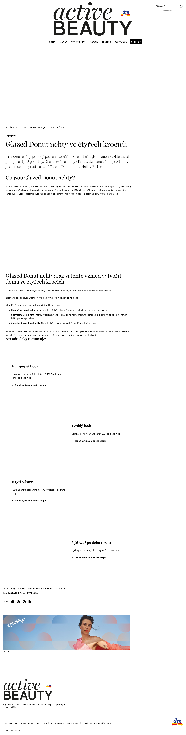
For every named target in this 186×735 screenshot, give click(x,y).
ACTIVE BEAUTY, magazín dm (40, 719)
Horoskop (121, 37)
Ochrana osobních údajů (77, 719)
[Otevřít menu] (6, 38)
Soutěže (136, 37)
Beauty (51, 37)
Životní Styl (78, 37)
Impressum (60, 719)
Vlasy (63, 37)
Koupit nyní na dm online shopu (30, 381)
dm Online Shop (10, 719)
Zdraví (94, 37)
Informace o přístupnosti (100, 719)
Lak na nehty (14, 589)
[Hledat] (169, 6)
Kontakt (22, 719)
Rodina (106, 37)
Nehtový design (30, 589)
